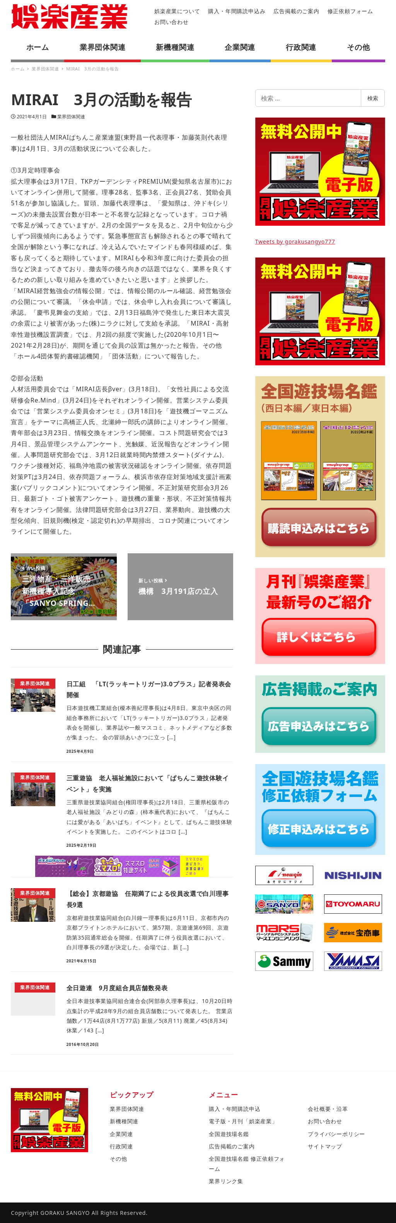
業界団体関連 (71, 116)
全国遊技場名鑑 (229, 1134)
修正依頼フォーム (350, 11)
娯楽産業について (177, 11)
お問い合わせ (171, 22)
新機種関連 (124, 1121)
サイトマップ (325, 1146)
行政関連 (121, 1146)
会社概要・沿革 (328, 1108)
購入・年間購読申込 (234, 1108)
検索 (372, 98)
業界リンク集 (226, 1181)
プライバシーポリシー (336, 1134)
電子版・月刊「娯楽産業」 (243, 1121)
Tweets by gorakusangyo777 (295, 241)
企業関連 (121, 1134)
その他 (118, 1158)
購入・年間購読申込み (236, 11)
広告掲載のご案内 (296, 11)
